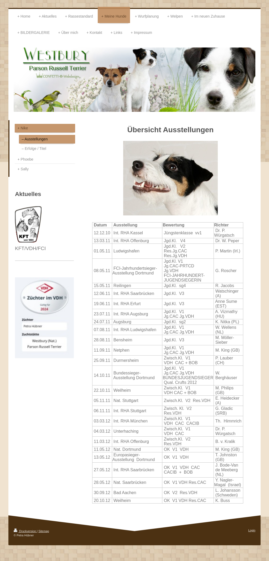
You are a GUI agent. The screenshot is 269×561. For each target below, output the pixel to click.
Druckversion (25, 531)
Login (251, 530)
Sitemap (43, 531)
